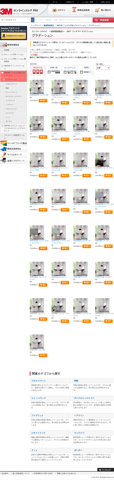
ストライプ (79, 433)
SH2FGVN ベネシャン (37, 313)
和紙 (76, 381)
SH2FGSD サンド (101, 131)
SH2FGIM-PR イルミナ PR (39, 95)
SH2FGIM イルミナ (102, 240)
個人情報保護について (21, 473)
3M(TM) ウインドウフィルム (14, 67)
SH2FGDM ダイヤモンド (81, 240)
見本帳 (6, 50)
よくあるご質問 (87, 2)
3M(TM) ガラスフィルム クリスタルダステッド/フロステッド (14, 128)
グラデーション (95, 26)
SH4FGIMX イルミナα (37, 350)
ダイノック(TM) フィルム (14, 54)
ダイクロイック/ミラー (84, 398)
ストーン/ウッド (38, 398)
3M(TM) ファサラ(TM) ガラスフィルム (71, 26)
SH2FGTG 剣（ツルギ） (103, 277)
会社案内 (4, 473)
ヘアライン (79, 415)
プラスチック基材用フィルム (14, 136)
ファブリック (37, 415)
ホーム (55, 2)
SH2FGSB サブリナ (80, 277)
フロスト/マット (38, 381)
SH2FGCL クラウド (58, 204)
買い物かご (103, 10)
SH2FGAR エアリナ (37, 204)
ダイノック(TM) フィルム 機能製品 (15, 60)
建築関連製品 (49, 26)
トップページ (36, 26)
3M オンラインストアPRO (24, 10)
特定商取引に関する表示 (43, 473)
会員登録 (81, 10)
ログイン (59, 10)
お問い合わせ (105, 2)
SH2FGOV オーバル (37, 131)
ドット (34, 450)
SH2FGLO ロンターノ (59, 277)
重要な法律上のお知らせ (66, 473)
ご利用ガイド (70, 2)
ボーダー (78, 450)
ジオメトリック (38, 433)
